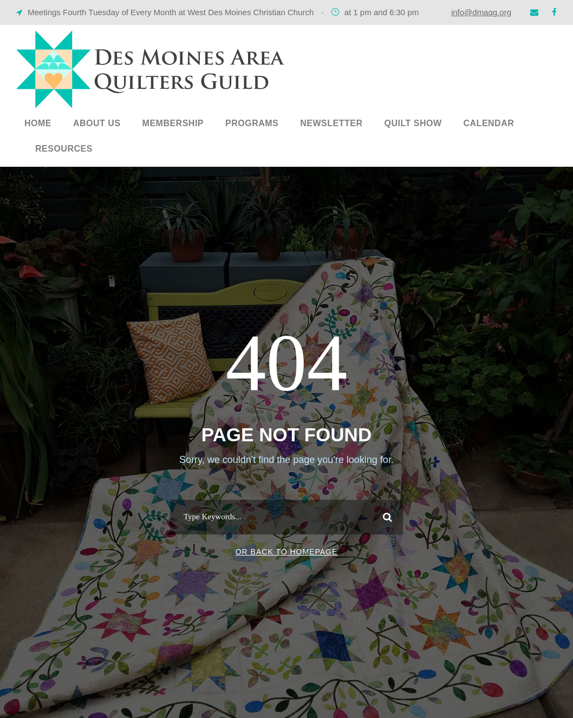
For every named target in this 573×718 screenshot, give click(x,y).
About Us (97, 123)
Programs (251, 123)
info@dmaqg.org (481, 12)
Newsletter (331, 123)
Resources (64, 148)
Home (37, 123)
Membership (173, 123)
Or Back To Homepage (287, 551)
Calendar (489, 123)
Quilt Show (412, 123)
